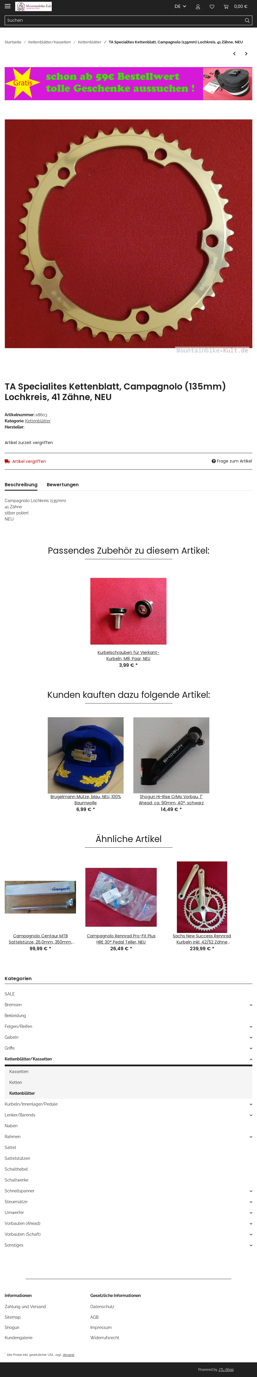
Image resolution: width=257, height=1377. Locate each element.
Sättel (10, 1147)
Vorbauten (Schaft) (23, 1234)
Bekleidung (15, 1015)
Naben (11, 1125)
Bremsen (13, 1004)
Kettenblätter (38, 421)
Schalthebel (16, 1169)
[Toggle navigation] (8, 3)
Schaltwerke (16, 1180)
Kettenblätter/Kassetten (28, 1059)
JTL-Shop (226, 1370)
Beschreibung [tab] (21, 484)
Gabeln (11, 1037)
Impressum (101, 1327)
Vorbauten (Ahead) (22, 1223)
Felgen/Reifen (18, 1026)
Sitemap (13, 1317)
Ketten (15, 1082)
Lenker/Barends (20, 1115)
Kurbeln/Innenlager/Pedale (31, 1104)
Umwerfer (14, 1212)
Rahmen (12, 1136)
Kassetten (18, 1071)
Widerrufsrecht (104, 1337)
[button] (198, 6)
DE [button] (178, 6)
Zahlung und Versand (25, 1306)
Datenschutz (102, 1306)
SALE (10, 994)
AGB (94, 1317)
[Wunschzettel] (212, 6)
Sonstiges (14, 1245)
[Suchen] (124, 20)
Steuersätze (16, 1201)
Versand (68, 1355)
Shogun (12, 1327)
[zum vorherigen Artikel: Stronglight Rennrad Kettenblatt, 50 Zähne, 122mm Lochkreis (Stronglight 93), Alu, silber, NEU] (234, 53)
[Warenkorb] (235, 6)
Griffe (10, 1048)
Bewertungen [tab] (63, 484)
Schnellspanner (20, 1191)
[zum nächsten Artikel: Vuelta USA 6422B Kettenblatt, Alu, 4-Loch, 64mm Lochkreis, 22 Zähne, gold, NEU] (246, 53)
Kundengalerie (18, 1337)
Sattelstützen (17, 1158)
